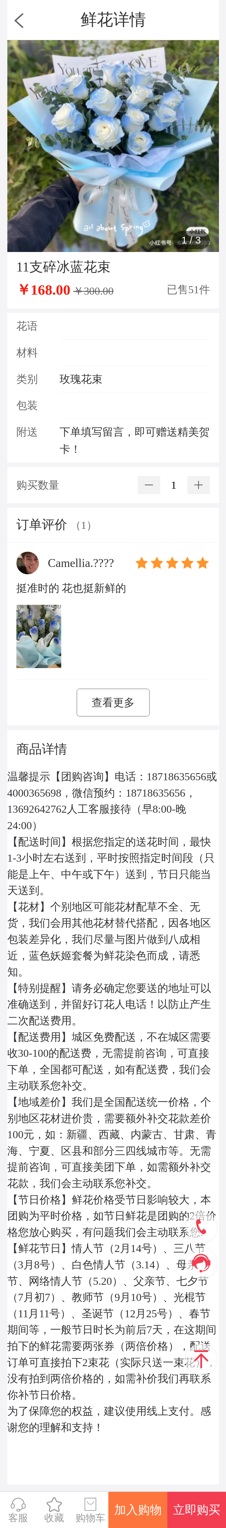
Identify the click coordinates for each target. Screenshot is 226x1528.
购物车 (90, 1509)
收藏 (54, 1509)
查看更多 (113, 702)
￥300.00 (93, 291)
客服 (18, 1509)
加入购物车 (138, 1515)
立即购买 (196, 1509)
